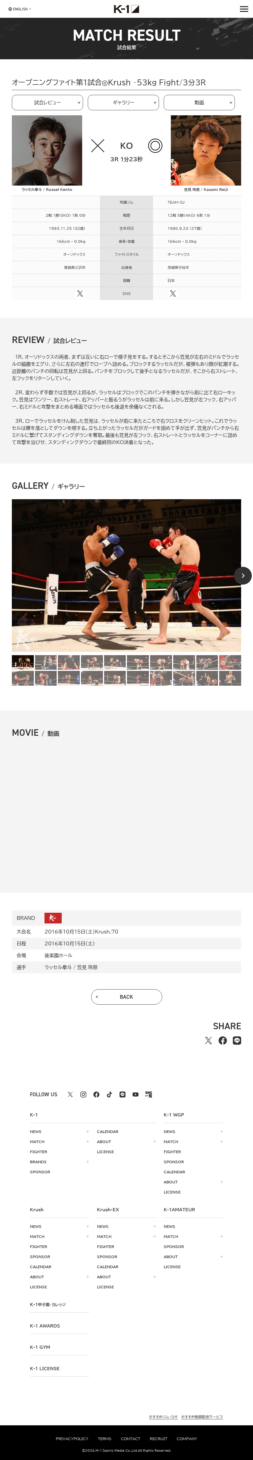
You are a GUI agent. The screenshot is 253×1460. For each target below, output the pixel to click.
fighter (38, 1151)
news (36, 1131)
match (37, 1141)
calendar (107, 1131)
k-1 (48, 1305)
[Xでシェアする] (208, 1040)
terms (105, 1438)
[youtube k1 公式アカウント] (135, 1094)
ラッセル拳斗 (58, 967)
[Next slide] (243, 576)
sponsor (40, 1172)
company (187, 1438)
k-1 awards (45, 1326)
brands (38, 1162)
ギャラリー (123, 102)
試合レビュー (47, 102)
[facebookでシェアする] (223, 1040)
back (126, 997)
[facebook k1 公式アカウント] (96, 1094)
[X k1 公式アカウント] (70, 1094)
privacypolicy (72, 1438)
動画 (199, 102)
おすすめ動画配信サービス (202, 1416)
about (104, 1141)
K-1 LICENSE (45, 1369)
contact (130, 1438)
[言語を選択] (18, 9)
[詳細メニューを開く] (244, 9)
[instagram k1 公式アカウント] (83, 1094)
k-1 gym (40, 1347)
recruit (158, 1438)
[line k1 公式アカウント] (122, 1094)
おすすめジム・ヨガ (163, 1416)
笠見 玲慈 (87, 967)
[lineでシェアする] (237, 1040)
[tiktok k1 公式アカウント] (109, 1094)
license (105, 1151)
